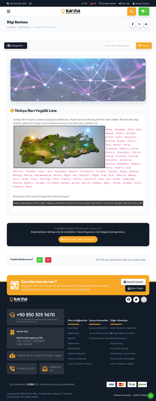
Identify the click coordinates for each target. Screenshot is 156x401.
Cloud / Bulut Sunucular (100, 333)
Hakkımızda (73, 333)
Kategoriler (15, 45)
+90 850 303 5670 (36, 315)
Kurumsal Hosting (119, 348)
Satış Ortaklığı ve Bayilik (122, 363)
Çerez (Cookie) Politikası (80, 363)
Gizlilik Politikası (141, 395)
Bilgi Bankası (24, 27)
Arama (144, 45)
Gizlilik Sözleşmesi (76, 353)
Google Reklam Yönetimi (122, 333)
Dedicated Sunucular (99, 338)
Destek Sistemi (133, 281)
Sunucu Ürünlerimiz (98, 328)
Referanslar (73, 343)
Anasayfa (11, 27)
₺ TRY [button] (84, 3)
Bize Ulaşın (135, 288)
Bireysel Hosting (118, 338)
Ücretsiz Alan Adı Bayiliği (122, 358)
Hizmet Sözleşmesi (77, 358)
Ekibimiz (72, 338)
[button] (93, 3)
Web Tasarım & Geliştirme (122, 328)
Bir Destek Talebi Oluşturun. (78, 239)
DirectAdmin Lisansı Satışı (122, 353)
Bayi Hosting (116, 343)
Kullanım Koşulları (122, 395)
